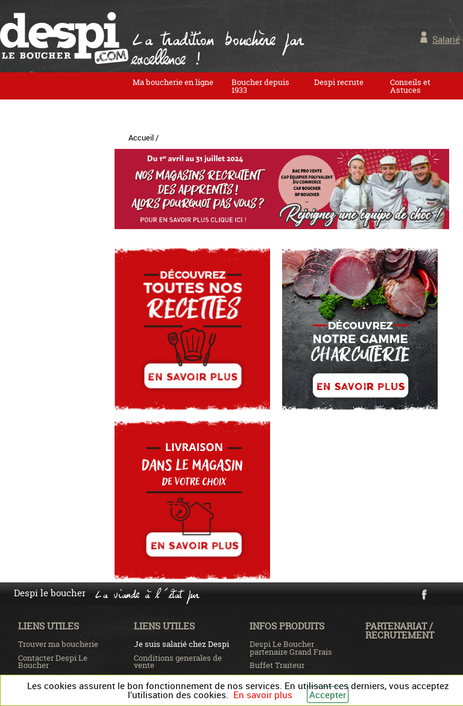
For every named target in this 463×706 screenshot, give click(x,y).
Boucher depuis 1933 (260, 86)
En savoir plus (262, 695)
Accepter (327, 695)
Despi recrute (339, 82)
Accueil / (143, 137)
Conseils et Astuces (410, 86)
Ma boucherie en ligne (173, 82)
